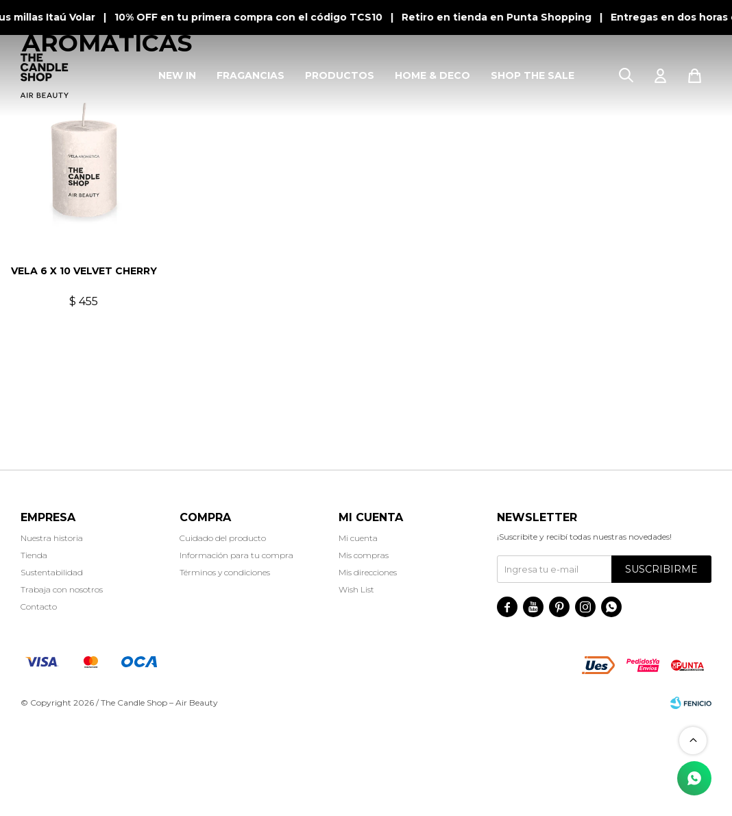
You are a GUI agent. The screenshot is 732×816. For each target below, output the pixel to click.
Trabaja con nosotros (62, 685)
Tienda (34, 651)
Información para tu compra (236, 651)
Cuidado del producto (223, 634)
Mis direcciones (368, 668)
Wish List (356, 685)
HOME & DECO (432, 75)
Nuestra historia (52, 634)
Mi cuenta (358, 634)
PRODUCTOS (339, 75)
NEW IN (177, 75)
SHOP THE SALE (532, 75)
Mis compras (364, 651)
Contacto (39, 702)
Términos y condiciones (225, 668)
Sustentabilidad (52, 668)
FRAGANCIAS (250, 75)
